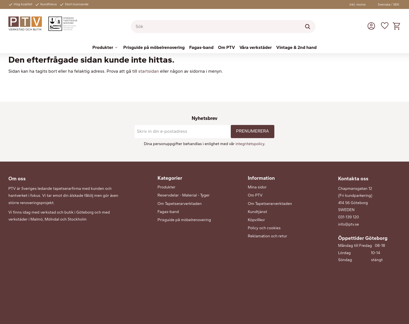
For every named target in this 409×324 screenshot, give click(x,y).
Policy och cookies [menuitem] (264, 228)
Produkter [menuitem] (102, 47)
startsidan (148, 71)
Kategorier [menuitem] (170, 178)
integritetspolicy (250, 143)
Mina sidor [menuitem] (257, 187)
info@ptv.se (348, 224)
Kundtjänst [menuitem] (257, 211)
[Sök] (308, 26)
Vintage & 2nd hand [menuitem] (296, 47)
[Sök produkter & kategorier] (224, 26)
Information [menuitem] (261, 178)
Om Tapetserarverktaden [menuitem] (180, 203)
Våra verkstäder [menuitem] (255, 47)
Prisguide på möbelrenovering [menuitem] (154, 47)
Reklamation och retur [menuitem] (267, 236)
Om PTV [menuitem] (226, 47)
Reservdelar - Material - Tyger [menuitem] (184, 195)
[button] (384, 26)
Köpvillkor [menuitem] (256, 219)
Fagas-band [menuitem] (201, 47)
